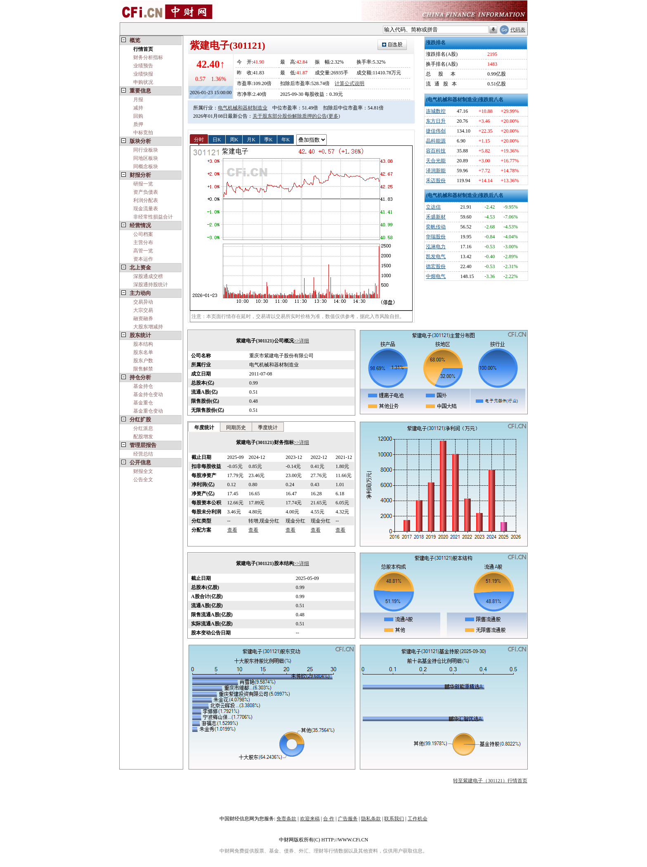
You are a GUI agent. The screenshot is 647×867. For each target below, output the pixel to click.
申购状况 (143, 82)
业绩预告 (143, 66)
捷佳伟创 (436, 131)
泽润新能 (436, 170)
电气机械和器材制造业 (242, 108)
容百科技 (436, 151)
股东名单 (143, 352)
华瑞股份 (436, 237)
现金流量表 (145, 208)
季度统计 (268, 427)
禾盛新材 (436, 217)
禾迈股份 (436, 180)
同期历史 (236, 427)
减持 (138, 108)
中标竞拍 (143, 132)
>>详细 (301, 341)
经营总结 (143, 454)
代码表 (517, 30)
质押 (138, 124)
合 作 (328, 819)
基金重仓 (143, 403)
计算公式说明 (349, 83)
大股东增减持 (148, 327)
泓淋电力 (436, 246)
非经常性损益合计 (153, 217)
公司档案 (143, 234)
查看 (232, 530)
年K (285, 139)
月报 (138, 99)
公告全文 (143, 479)
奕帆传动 (436, 227)
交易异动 (143, 302)
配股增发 (143, 436)
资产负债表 (145, 192)
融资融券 (143, 318)
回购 (138, 116)
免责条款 (286, 819)
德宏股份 (436, 266)
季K (268, 139)
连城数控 (436, 111)
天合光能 (436, 161)
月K (251, 139)
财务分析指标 (148, 57)
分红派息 (143, 428)
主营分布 (143, 242)
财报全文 (143, 471)
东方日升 (436, 121)
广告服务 (348, 819)
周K (234, 139)
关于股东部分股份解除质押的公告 (290, 116)
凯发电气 (436, 256)
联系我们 (394, 819)
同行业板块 (145, 150)
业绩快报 (143, 74)
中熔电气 (436, 276)
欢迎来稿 (310, 819)
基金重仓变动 (148, 411)
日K (217, 139)
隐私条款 (371, 819)
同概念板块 (145, 166)
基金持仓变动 (148, 394)
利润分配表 (145, 200)
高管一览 (143, 251)
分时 (199, 139)
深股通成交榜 (148, 276)
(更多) (333, 116)
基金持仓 (143, 386)
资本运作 (143, 259)
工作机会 (417, 819)
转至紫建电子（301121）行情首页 (490, 781)
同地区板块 (145, 158)
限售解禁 (143, 369)
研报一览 (143, 184)
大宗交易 (143, 310)
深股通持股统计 (150, 284)
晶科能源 (436, 141)
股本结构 (143, 344)
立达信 (433, 207)
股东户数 (143, 360)
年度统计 (204, 427)
